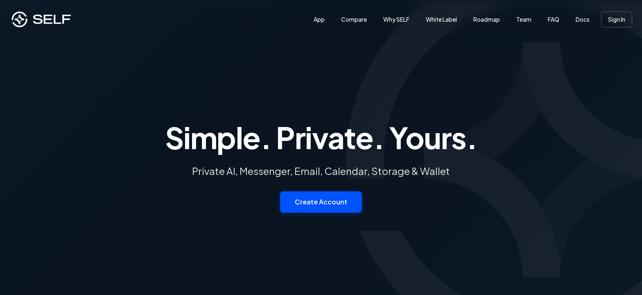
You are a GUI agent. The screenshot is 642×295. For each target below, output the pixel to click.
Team (523, 19)
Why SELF (396, 19)
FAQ (553, 19)
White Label (441, 19)
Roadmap (486, 19)
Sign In (616, 19)
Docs (583, 19)
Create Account (321, 201)
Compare (354, 19)
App (319, 19)
